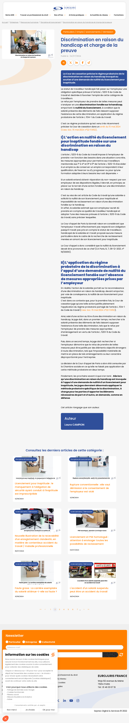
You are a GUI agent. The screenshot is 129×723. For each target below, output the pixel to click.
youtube (71, 701)
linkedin (65, 701)
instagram (78, 701)
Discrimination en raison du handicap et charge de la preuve (87, 22)
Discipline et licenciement (51, 22)
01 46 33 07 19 (109, 687)
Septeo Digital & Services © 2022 (110, 711)
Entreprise (31, 642)
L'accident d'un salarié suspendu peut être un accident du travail (89, 590)
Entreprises (14, 22)
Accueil (5, 22)
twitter (58, 701)
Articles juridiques (76, 15)
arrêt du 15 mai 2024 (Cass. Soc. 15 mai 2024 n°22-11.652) (91, 128)
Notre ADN (10, 15)
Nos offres (58, 15)
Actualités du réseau (99, 15)
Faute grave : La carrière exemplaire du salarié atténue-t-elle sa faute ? (36, 590)
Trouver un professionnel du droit (34, 15)
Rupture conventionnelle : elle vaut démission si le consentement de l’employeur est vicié (90, 488)
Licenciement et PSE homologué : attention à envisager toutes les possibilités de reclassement (89, 540)
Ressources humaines (30, 22)
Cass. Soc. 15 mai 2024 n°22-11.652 (98, 310)
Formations (118, 15)
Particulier (15, 642)
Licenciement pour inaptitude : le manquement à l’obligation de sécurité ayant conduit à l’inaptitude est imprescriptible (36, 489)
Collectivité (48, 642)
